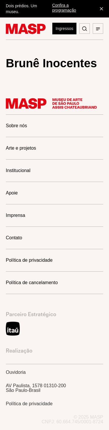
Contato (14, 237)
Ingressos (64, 28)
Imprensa (15, 215)
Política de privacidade (29, 260)
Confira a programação (64, 8)
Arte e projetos (21, 148)
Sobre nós (16, 125)
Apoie (12, 192)
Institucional (18, 170)
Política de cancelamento (32, 282)
